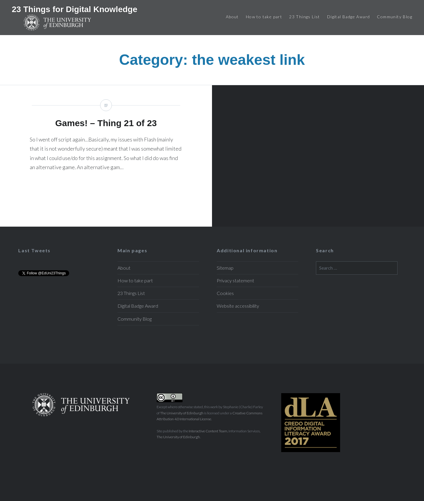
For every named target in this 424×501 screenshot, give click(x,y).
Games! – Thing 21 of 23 (106, 156)
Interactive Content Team (208, 431)
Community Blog (394, 16)
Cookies (225, 293)
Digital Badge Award (348, 16)
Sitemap (225, 268)
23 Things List (304, 16)
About (232, 16)
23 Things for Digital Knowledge (74, 9)
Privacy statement (235, 280)
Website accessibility (238, 306)
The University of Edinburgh (181, 413)
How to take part (264, 16)
